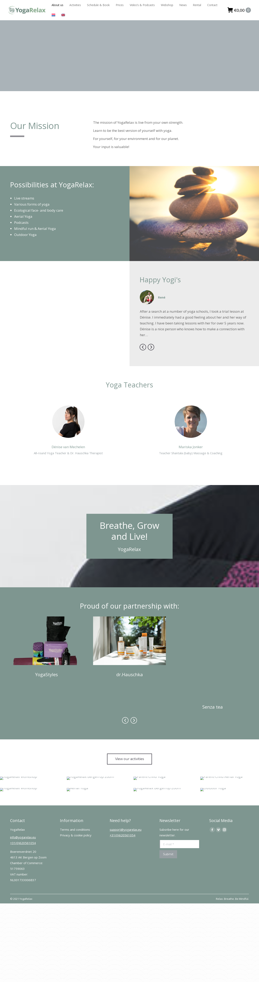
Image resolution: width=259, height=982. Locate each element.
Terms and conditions (75, 797)
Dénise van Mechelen (68, 447)
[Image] (46, 640)
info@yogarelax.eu (23, 805)
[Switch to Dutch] (53, 15)
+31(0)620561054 (23, 810)
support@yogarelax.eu (125, 797)
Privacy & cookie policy (75, 803)
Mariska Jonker (191, 447)
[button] (143, 347)
